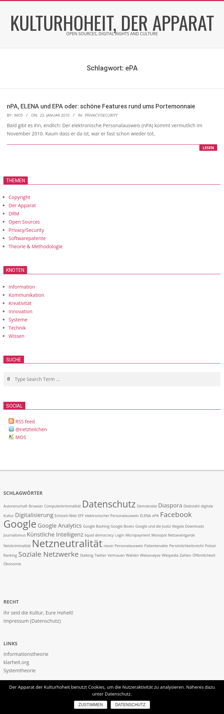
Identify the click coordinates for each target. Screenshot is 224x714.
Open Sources (24, 222)
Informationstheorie (25, 654)
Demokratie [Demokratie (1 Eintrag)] (147, 506)
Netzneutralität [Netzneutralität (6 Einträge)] (67, 543)
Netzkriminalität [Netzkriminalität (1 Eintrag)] (16, 545)
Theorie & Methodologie (36, 246)
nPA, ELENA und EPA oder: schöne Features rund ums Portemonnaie (101, 106)
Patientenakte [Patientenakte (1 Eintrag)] (156, 545)
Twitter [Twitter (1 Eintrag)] (101, 555)
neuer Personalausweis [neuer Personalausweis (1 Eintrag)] (123, 545)
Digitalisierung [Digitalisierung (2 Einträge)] (34, 515)
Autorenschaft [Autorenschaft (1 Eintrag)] (15, 506)
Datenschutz (130, 704)
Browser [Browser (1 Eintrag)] (36, 506)
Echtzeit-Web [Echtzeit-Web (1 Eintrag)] (65, 515)
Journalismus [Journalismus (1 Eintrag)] (14, 535)
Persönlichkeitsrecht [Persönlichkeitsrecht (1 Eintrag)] (186, 545)
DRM (14, 213)
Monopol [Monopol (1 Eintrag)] (159, 535)
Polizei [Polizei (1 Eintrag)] (210, 545)
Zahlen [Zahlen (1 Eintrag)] (185, 555)
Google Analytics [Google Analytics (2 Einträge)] (60, 525)
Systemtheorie (19, 670)
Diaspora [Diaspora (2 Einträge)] (170, 505)
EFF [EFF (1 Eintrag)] (81, 515)
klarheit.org (16, 662)
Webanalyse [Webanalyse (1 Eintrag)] (150, 555)
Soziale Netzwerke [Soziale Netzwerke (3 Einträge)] (48, 554)
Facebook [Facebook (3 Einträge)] (176, 514)
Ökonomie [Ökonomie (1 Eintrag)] (12, 563)
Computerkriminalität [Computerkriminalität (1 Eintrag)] (62, 506)
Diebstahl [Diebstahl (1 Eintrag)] (192, 506)
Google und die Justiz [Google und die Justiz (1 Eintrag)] (153, 526)
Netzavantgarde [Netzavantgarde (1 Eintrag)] (181, 535)
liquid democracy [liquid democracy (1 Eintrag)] (99, 535)
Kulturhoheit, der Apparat (112, 22)
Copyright (19, 197)
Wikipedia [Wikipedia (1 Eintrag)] (170, 555)
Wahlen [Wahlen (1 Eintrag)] (132, 555)
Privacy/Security (101, 115)
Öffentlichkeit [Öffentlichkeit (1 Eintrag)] (203, 555)
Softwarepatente (27, 238)
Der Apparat (22, 205)
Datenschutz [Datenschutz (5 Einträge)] (109, 504)
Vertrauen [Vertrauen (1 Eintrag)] (116, 555)
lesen (208, 147)
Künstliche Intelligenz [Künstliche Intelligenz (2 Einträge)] (55, 534)
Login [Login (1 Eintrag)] (119, 535)
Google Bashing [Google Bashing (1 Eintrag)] (96, 526)
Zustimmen (90, 704)
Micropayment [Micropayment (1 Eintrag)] (137, 535)
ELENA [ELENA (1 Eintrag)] (145, 515)
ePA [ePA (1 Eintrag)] (155, 515)
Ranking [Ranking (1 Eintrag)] (10, 555)
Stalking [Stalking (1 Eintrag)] (86, 555)
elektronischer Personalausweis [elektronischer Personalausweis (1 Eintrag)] (112, 515)
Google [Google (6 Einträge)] (19, 524)
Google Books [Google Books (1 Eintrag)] (122, 526)
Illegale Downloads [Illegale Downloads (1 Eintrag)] (188, 526)
